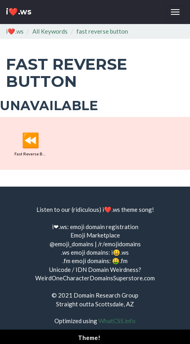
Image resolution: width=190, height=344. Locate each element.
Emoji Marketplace (95, 235)
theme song (136, 209)
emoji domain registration (104, 226)
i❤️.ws (19, 11)
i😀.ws (120, 252)
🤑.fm (120, 260)
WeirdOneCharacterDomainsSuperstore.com (95, 278)
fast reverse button (102, 31)
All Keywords (50, 31)
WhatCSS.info (117, 320)
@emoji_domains (72, 243)
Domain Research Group (106, 295)
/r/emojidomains (119, 243)
